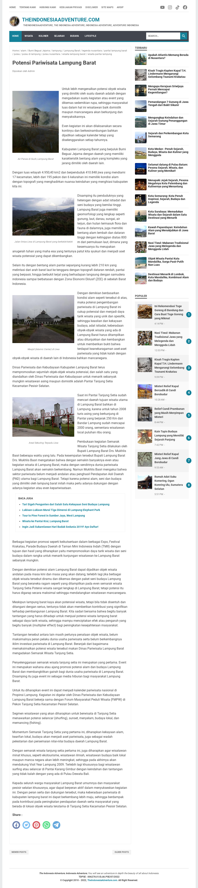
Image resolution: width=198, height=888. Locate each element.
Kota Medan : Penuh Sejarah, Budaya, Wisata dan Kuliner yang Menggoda (168, 152)
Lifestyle (90, 36)
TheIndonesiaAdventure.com (54, 20)
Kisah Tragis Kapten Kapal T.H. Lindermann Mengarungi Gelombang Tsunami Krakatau (167, 73)
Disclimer (91, 7)
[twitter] (26, 825)
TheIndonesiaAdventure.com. (102, 880)
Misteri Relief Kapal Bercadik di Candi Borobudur (166, 390)
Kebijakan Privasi (71, 7)
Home (12, 7)
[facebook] (16, 825)
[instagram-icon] (170, 7)
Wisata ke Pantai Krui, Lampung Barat (45, 521)
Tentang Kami (27, 7)
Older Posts (122, 852)
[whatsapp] (46, 825)
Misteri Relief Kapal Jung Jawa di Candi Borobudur (166, 458)
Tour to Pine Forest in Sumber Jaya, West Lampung (53, 515)
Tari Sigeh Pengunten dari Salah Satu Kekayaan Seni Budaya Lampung (65, 504)
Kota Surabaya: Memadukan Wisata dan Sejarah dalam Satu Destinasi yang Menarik (167, 214)
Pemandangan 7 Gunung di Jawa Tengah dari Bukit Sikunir (168, 103)
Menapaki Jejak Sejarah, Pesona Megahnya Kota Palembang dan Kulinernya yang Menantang (168, 183)
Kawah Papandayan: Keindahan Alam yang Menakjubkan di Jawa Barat (168, 230)
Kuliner (43, 36)
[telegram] (56, 825)
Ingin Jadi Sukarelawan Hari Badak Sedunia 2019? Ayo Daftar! (60, 526)
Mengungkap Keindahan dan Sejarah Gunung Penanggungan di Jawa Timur (167, 120)
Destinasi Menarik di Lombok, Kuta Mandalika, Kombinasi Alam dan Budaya (168, 277)
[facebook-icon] (185, 7)
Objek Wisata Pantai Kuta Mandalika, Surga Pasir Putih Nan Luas (166, 261)
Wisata (29, 36)
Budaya (74, 36)
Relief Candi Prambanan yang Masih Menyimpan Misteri (169, 412)
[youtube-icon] (162, 7)
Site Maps (107, 7)
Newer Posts (19, 852)
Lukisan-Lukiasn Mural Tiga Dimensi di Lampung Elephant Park (61, 509)
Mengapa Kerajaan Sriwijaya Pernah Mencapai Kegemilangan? (165, 89)
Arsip (120, 7)
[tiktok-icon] (177, 7)
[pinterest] (36, 825)
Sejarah (59, 36)
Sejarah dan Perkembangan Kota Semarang (168, 135)
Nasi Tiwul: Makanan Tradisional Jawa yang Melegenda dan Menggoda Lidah (168, 246)
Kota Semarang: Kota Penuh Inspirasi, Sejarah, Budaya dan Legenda (166, 199)
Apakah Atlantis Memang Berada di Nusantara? (168, 56)
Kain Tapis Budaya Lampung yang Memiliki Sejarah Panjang (169, 435)
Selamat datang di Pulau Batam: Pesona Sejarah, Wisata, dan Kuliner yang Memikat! (168, 167)
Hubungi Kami (47, 7)
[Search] (163, 35)
